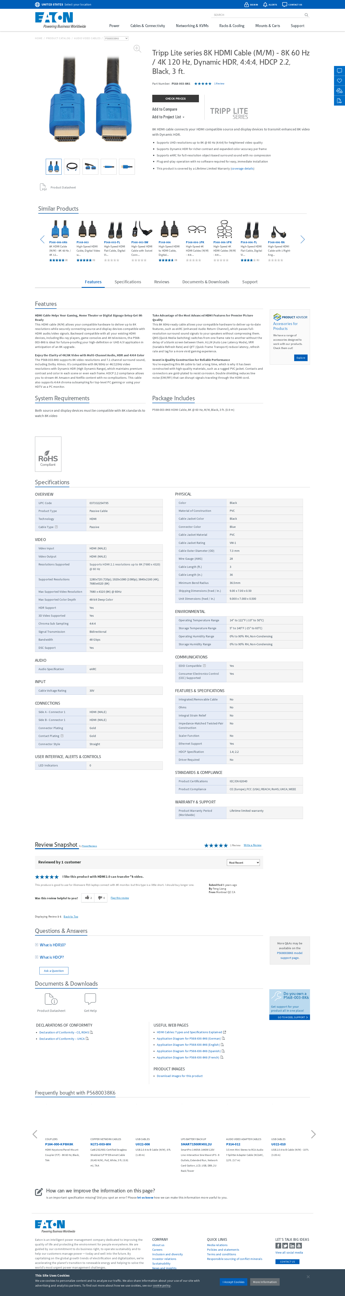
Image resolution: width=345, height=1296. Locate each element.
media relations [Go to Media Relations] (217, 1245)
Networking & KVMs (192, 25)
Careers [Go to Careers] (157, 1250)
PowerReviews (89, 845)
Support (297, 25)
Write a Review (252, 845)
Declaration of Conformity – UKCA (62, 1039)
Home (38, 38)
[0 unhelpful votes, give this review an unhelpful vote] (100, 898)
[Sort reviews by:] (243, 862)
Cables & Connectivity (147, 25)
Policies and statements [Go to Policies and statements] (223, 1250)
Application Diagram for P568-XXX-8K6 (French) (188, 1057)
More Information (265, 1282)
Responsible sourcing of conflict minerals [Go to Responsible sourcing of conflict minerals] (234, 1259)
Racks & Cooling (231, 25)
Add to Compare (164, 109)
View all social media (289, 1252)
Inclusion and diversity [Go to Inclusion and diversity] (167, 1254)
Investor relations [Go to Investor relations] (164, 1259)
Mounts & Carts (267, 25)
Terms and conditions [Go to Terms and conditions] (221, 1254)
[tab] (149, 945)
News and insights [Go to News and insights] (164, 1268)
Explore (301, 357)
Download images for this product (180, 1076)
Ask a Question (54, 971)
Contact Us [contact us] (287, 1261)
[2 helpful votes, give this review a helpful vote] (87, 898)
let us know (145, 1197)
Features (93, 281)
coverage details (242, 168)
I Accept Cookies (234, 1282)
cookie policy (162, 1285)
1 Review (219, 83)
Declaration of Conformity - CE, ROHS (64, 1032)
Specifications (128, 281)
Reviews (161, 281)
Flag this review (120, 897)
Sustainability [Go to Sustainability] (161, 1263)
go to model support (293, 1017)
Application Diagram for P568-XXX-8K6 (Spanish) (188, 1051)
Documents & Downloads (205, 281)
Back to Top (71, 916)
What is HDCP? (51, 957)
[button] (43, 239)
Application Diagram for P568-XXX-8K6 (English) (188, 1045)
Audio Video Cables (87, 38)
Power (114, 25)
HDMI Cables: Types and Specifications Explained (189, 1032)
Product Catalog (58, 38)
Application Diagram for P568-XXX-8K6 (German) (189, 1038)
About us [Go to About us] (158, 1245)
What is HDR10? (52, 944)
